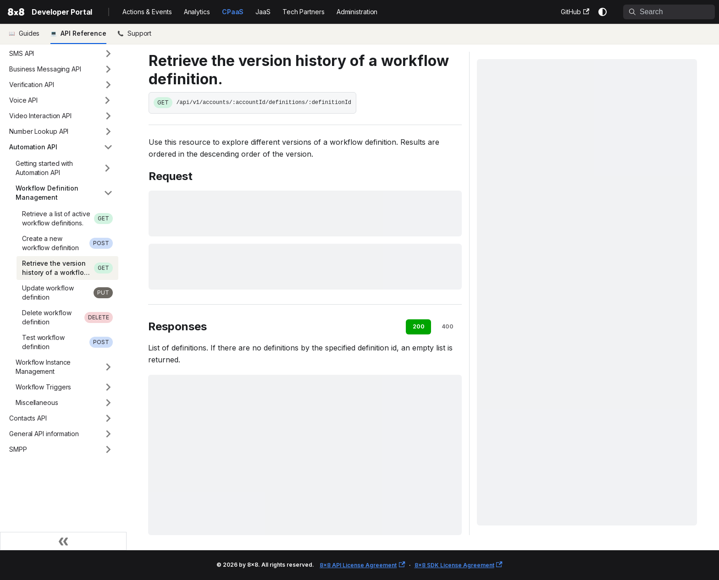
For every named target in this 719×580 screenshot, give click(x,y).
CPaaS (233, 12)
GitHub (575, 12)
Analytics (197, 12)
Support (139, 33)
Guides (29, 33)
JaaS (263, 12)
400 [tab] (448, 326)
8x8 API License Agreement (362, 565)
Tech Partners (303, 12)
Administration (357, 12)
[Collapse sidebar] (63, 541)
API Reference (83, 33)
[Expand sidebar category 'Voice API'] (107, 100)
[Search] (669, 12)
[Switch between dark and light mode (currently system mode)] (602, 12)
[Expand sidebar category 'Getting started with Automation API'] (107, 168)
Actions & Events (146, 12)
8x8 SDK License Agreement (459, 565)
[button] (61, 53)
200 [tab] (419, 326)
